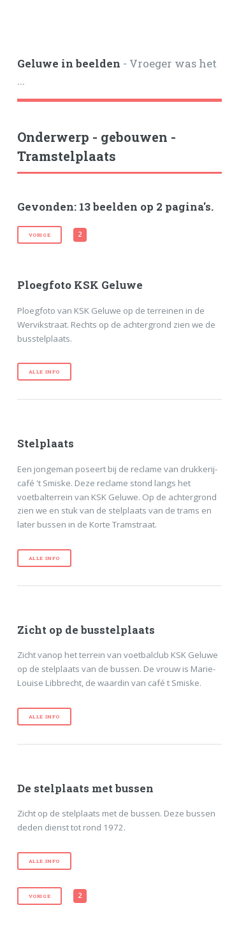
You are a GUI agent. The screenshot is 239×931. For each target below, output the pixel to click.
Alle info (44, 371)
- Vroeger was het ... (117, 72)
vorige (40, 235)
